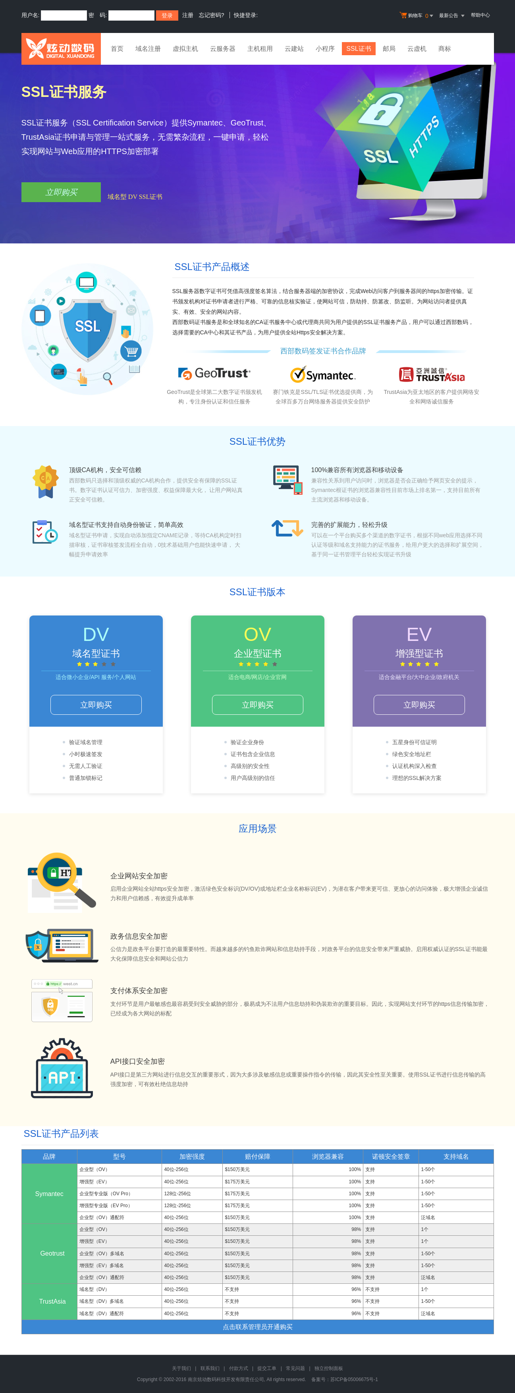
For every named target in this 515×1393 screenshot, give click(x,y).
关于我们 (181, 1368)
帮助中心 (480, 15)
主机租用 (260, 48)
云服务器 (222, 48)
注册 (187, 15)
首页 (117, 48)
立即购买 (61, 192)
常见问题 (295, 1368)
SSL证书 (359, 48)
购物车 (417, 16)
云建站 (294, 48)
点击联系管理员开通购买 (258, 1327)
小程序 (325, 48)
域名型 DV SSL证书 (135, 196)
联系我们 (210, 1368)
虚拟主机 (185, 48)
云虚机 (417, 48)
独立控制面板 (328, 1368)
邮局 (389, 48)
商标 (445, 48)
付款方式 (238, 1368)
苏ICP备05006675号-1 (354, 1379)
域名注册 (148, 48)
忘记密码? (211, 15)
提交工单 (266, 1368)
